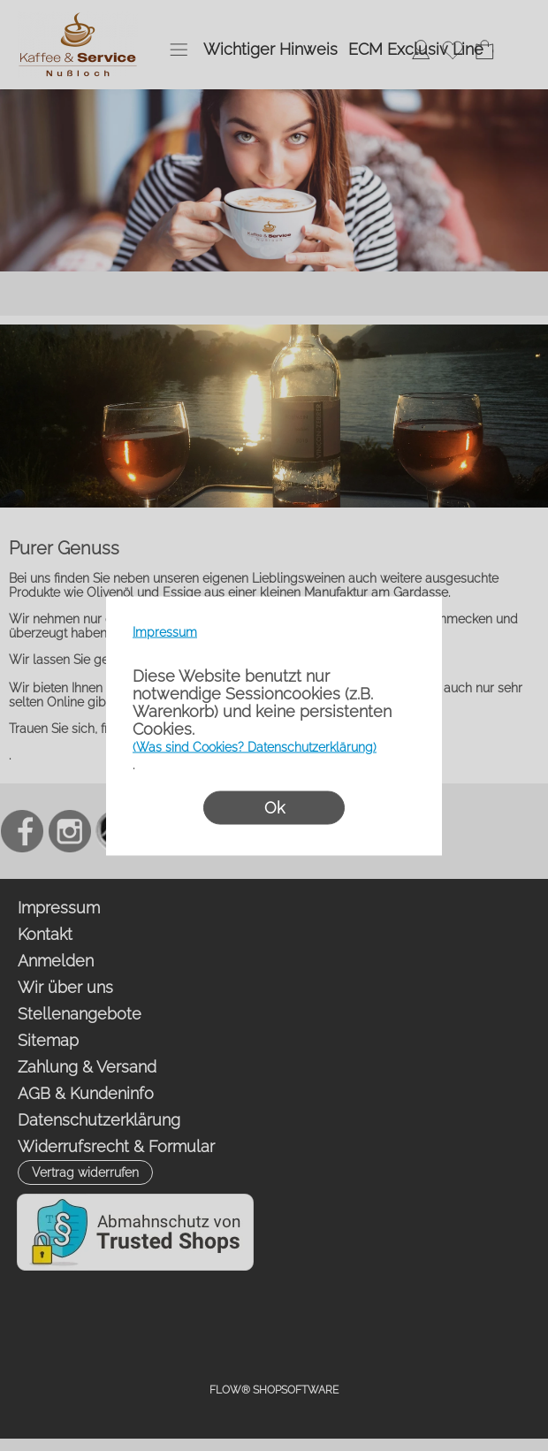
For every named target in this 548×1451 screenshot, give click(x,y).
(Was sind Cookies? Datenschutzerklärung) (255, 746)
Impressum (165, 631)
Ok (274, 807)
